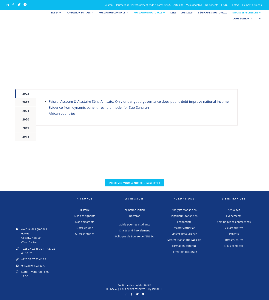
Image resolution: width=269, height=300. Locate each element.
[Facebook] (13, 4)
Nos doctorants (84, 222)
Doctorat (134, 216)
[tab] (25, 93)
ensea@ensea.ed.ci (33, 265)
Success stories (84, 234)
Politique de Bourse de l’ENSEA (134, 236)
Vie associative (234, 228)
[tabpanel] (136, 107)
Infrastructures (234, 240)
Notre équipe (84, 228)
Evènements (234, 216)
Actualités (234, 210)
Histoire (85, 210)
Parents (234, 234)
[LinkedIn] (7, 4)
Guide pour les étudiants (134, 224)
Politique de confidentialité (134, 285)
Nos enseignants (84, 216)
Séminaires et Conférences (234, 222)
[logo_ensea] (14, 13)
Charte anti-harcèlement (134, 230)
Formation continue (184, 246)
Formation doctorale (184, 251)
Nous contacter (233, 246)
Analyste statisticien (184, 210)
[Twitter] (19, 4)
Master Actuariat (184, 228)
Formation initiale (134, 210)
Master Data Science (184, 234)
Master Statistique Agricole (184, 240)
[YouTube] (25, 4)
